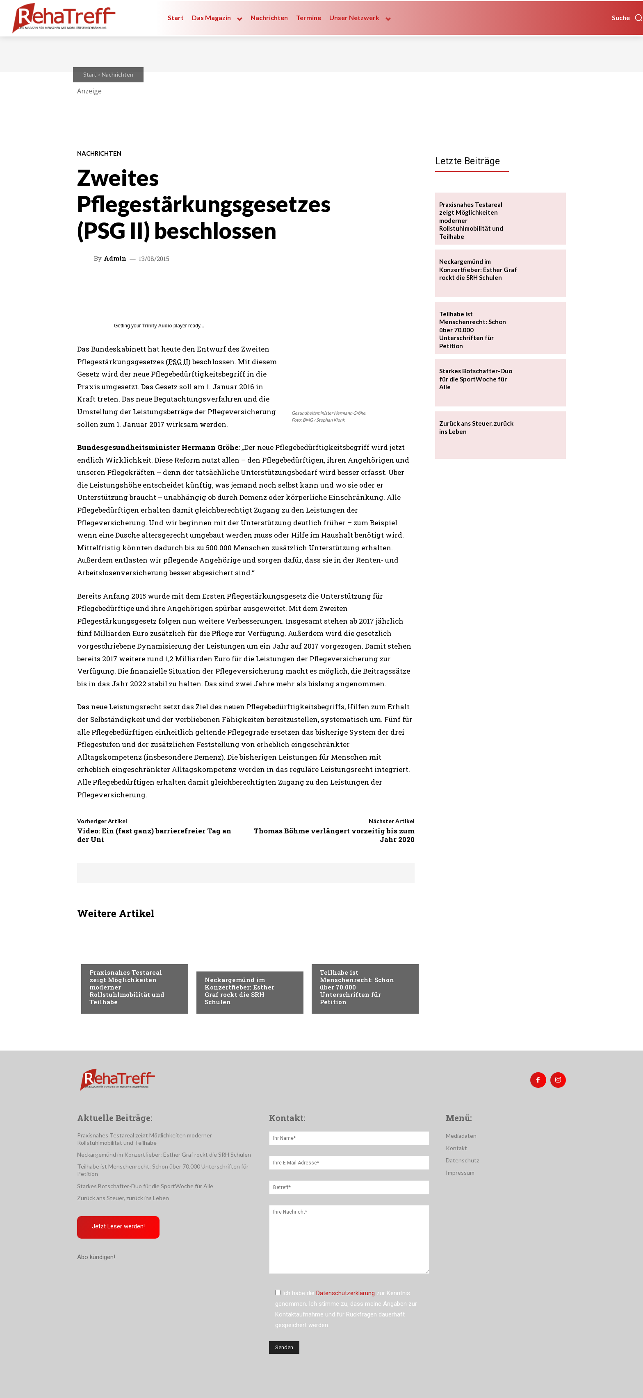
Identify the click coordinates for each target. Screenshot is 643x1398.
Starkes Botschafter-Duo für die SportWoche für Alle (475, 378)
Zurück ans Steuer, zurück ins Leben (123, 1197)
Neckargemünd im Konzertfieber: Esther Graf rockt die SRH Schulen (239, 991)
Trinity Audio (157, 326)
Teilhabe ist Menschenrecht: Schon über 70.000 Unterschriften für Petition (472, 330)
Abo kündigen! (96, 1257)
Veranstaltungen (114, 955)
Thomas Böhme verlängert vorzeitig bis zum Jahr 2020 (334, 835)
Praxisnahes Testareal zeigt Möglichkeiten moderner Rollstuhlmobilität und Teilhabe (144, 1139)
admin (115, 258)
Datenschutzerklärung (345, 1293)
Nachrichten (117, 74)
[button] (627, 17)
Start (89, 74)
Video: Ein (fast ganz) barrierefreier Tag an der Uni (154, 835)
